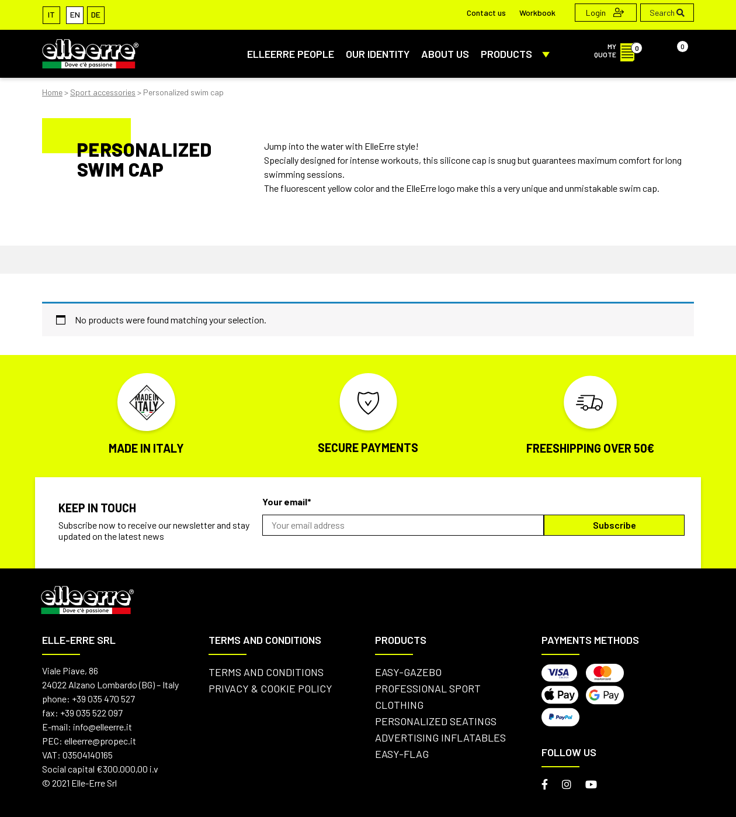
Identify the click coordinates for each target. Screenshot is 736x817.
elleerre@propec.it (100, 740)
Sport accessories (103, 92)
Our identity (377, 53)
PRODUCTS (517, 54)
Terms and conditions (266, 672)
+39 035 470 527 (103, 698)
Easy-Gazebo (408, 672)
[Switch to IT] (51, 14)
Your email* (286, 501)
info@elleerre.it (102, 726)
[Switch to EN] (75, 14)
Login (605, 13)
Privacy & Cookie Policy (270, 688)
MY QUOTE (617, 50)
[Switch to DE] (96, 14)
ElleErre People (290, 53)
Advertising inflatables (440, 737)
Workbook (537, 13)
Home (52, 92)
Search (667, 13)
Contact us (486, 13)
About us (445, 53)
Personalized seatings (436, 721)
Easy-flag (402, 753)
